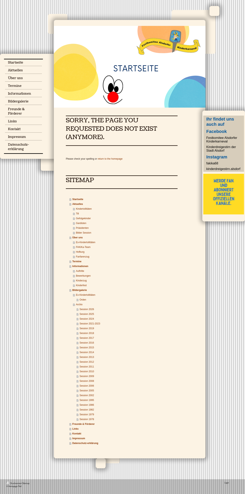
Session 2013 (86, 357)
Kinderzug (81, 280)
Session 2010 (86, 371)
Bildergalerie (79, 290)
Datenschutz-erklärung (85, 443)
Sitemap (26, 483)
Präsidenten (82, 228)
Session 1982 (86, 409)
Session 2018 (86, 333)
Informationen (80, 266)
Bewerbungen (83, 275)
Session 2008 (86, 381)
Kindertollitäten (84, 208)
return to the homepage (110, 158)
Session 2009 (86, 376)
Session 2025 (86, 314)
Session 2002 (86, 395)
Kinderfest (81, 285)
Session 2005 (86, 390)
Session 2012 (86, 361)
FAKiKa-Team (83, 247)
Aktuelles (77, 204)
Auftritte (80, 271)
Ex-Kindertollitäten (85, 242)
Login (226, 482)
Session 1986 (86, 405)
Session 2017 (86, 338)
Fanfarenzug (82, 256)
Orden (82, 299)
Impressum (78, 438)
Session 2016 (86, 342)
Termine (76, 261)
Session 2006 (86, 385)
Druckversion (14, 483)
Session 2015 (86, 347)
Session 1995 (86, 400)
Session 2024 (86, 318)
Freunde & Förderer (83, 424)
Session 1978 (86, 419)
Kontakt (76, 433)
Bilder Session (83, 232)
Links (75, 428)
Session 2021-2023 (89, 323)
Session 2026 (86, 309)
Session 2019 (86, 328)
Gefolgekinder (83, 218)
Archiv (79, 304)
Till (77, 213)
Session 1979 (86, 414)
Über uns (77, 237)
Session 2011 (86, 366)
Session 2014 (86, 352)
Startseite (77, 199)
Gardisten (81, 223)
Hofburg (80, 251)
